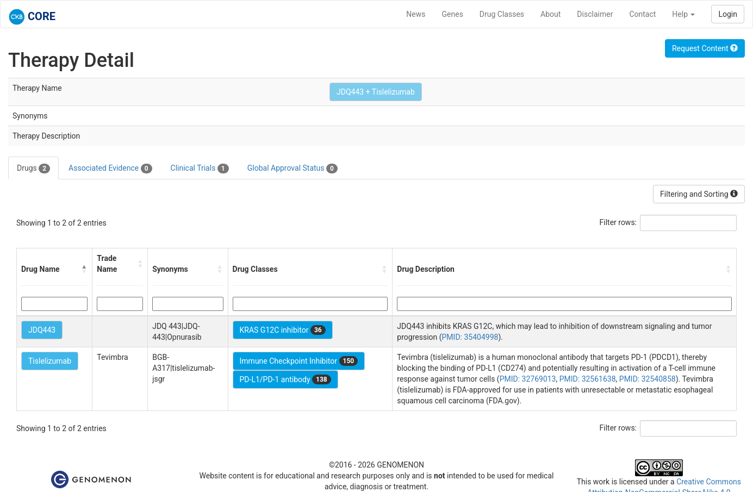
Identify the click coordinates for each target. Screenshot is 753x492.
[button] (84, 269)
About (550, 14)
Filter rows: (618, 222)
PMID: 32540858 (647, 379)
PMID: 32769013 (528, 379)
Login (727, 14)
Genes (452, 14)
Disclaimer (595, 14)
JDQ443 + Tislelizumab (376, 92)
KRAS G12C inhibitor (283, 330)
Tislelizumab (49, 361)
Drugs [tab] (33, 168)
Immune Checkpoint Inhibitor (299, 361)
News (415, 14)
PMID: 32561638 (587, 379)
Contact (642, 14)
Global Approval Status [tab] (292, 168)
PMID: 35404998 (470, 337)
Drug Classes (502, 14)
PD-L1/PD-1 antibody (285, 379)
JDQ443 (41, 330)
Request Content (705, 48)
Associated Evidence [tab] (110, 168)
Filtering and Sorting (699, 194)
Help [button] (683, 14)
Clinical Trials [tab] (200, 168)
